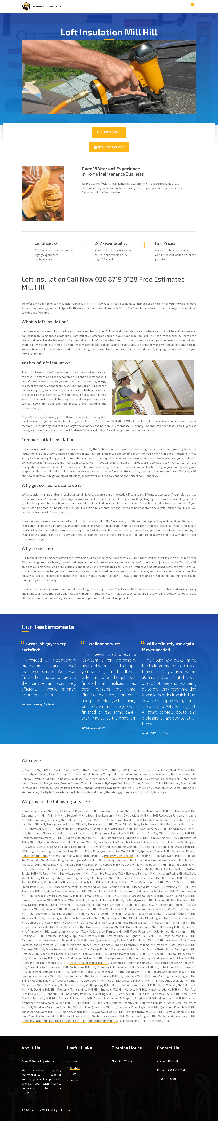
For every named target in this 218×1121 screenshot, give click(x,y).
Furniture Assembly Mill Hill (127, 1003)
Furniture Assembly (59, 1007)
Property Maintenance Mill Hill (88, 962)
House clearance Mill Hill (70, 1020)
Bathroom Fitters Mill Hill (45, 833)
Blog (73, 1074)
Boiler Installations (34, 855)
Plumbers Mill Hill (135, 976)
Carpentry (184, 838)
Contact (75, 1080)
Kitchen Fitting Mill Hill (174, 873)
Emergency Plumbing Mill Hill (115, 833)
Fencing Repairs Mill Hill (88, 820)
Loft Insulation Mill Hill (102, 1020)
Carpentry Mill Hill (183, 833)
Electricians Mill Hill (101, 824)
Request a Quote (109, 147)
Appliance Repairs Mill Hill (157, 851)
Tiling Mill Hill (31, 842)
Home (73, 1061)
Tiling (59, 878)
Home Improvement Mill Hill (116, 811)
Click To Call (109, 132)
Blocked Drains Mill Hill (43, 958)
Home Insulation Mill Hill (38, 1020)
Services (75, 1067)
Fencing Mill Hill (185, 949)
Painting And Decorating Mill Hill (43, 945)
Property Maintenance (118, 855)
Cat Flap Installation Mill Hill (144, 1012)
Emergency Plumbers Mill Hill (41, 976)
